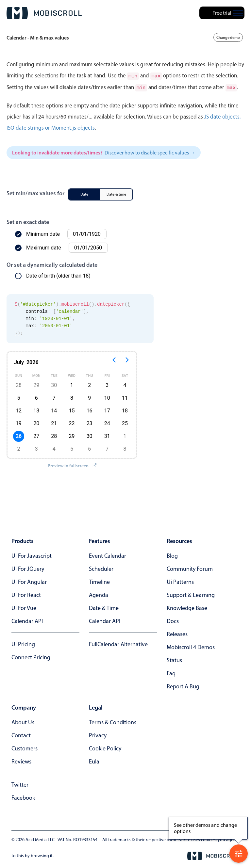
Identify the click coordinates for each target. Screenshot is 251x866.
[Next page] (127, 361)
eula (94, 760)
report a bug (183, 685)
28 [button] (19, 384)
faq (171, 672)
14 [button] (54, 409)
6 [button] (36, 396)
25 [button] (125, 422)
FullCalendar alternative (118, 643)
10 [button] (107, 396)
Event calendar (107, 554)
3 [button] (107, 384)
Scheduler (101, 567)
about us (22, 721)
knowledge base (187, 606)
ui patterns (180, 580)
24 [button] (107, 422)
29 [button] (36, 384)
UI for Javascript (31, 554)
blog (172, 554)
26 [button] (19, 435)
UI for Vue (23, 606)
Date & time (104, 606)
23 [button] (89, 422)
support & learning (191, 593)
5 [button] (18, 396)
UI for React (26, 593)
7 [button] (54, 396)
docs (173, 619)
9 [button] (89, 396)
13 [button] (36, 409)
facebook (23, 796)
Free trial (221, 13)
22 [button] (72, 422)
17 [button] (107, 409)
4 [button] (124, 384)
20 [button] (36, 422)
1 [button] (71, 384)
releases (177, 632)
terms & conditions (112, 721)
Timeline (99, 580)
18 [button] (125, 409)
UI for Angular (29, 580)
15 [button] (72, 409)
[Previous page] (114, 361)
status (174, 659)
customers (24, 747)
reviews (21, 760)
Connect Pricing (30, 656)
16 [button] (89, 409)
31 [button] (107, 435)
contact (21, 734)
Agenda (98, 593)
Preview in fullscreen (72, 464)
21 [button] (54, 422)
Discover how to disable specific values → (150, 151)
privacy (98, 734)
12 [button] (19, 409)
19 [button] (19, 422)
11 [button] (125, 396)
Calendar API (27, 619)
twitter (19, 783)
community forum (190, 567)
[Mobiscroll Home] (44, 13)
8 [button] (71, 396)
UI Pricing (23, 643)
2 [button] (89, 384)
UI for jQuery (27, 567)
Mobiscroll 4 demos (191, 646)
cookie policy (105, 747)
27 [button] (36, 435)
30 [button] (54, 384)
